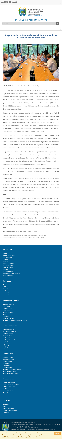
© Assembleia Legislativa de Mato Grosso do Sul (23, 429)
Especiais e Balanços (8, 359)
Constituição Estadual (8, 337)
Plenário (5, 314)
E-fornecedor (6, 412)
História (5, 253)
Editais (4, 406)
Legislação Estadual (8, 342)
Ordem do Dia (6, 306)
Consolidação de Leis (8, 318)
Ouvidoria (5, 388)
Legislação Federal (7, 335)
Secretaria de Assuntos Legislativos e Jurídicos (15, 320)
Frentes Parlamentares (8, 293)
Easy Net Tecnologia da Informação (46, 429)
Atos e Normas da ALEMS (9, 331)
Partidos (5, 286)
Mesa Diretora (6, 284)
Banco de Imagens (7, 361)
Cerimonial (5, 269)
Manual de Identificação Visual (10, 373)
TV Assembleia (6, 365)
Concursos (5, 259)
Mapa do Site (6, 393)
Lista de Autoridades (8, 271)
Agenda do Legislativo (8, 391)
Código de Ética (7, 346)
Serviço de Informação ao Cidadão (11, 384)
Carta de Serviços (7, 257)
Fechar (57, 433)
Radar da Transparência (9, 382)
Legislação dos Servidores (9, 348)
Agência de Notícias (8, 357)
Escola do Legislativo (8, 263)
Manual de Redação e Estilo (10, 371)
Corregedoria (6, 295)
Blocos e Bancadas (8, 289)
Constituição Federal (8, 333)
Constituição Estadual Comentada (11, 339)
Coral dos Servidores (8, 265)
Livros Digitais (6, 363)
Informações (6, 404)
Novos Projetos (6, 310)
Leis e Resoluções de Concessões (11, 273)
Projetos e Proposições (8, 304)
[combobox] (29, 23)
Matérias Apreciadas (8, 312)
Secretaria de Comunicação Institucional (13, 369)
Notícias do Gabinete (8, 291)
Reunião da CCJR (7, 308)
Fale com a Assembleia (9, 395)
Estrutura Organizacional (9, 255)
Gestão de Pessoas (8, 267)
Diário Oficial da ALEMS (8, 329)
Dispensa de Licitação (8, 408)
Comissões (6, 316)
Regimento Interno (7, 344)
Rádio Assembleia (7, 367)
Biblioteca (5, 261)
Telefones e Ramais (8, 275)
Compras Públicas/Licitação (10, 410)
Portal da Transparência (9, 386)
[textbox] (28, 23)
